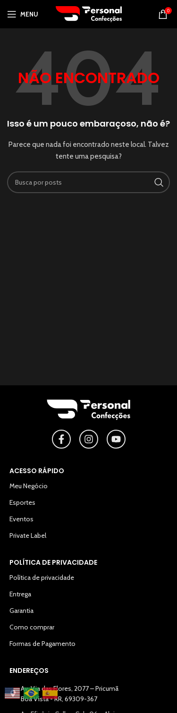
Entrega (20, 594)
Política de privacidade (41, 577)
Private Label (27, 535)
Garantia (21, 610)
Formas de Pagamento (42, 643)
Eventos (21, 519)
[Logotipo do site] (89, 13)
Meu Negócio (28, 486)
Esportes (22, 502)
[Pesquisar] (88, 182)
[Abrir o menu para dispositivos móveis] (22, 14)
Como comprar (31, 627)
